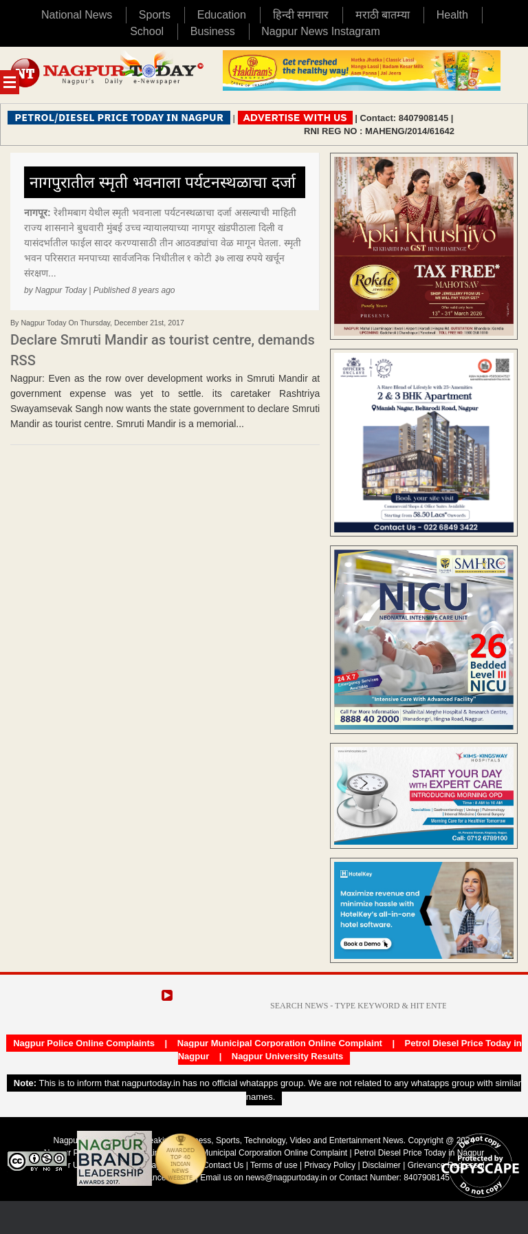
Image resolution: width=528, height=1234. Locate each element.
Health (452, 15)
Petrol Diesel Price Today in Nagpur (419, 1153)
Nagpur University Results (288, 1056)
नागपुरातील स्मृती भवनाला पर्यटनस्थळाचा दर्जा (163, 182)
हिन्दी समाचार (301, 15)
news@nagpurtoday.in (286, 1177)
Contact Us (223, 1165)
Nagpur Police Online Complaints (84, 1043)
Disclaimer (382, 1165)
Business (212, 31)
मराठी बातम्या (382, 15)
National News (76, 15)
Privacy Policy (329, 1165)
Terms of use (274, 1165)
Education (221, 15)
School (147, 31)
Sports (154, 15)
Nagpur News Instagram (320, 31)
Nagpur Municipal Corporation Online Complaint (279, 1043)
